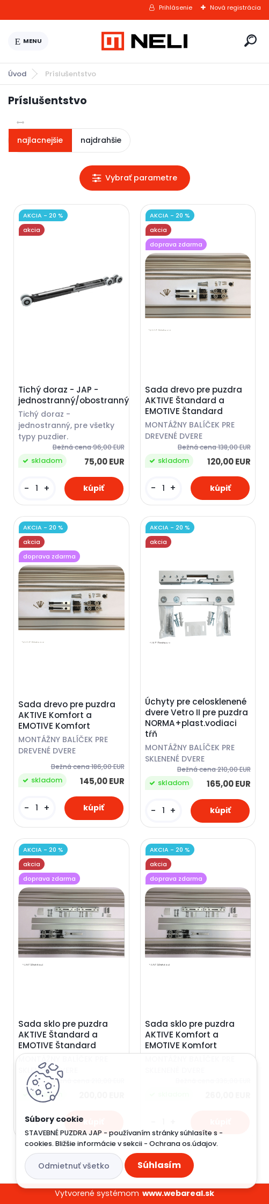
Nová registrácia (235, 7)
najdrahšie (101, 140)
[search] (250, 40)
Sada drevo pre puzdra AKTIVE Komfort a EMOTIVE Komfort (66, 715)
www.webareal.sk (178, 1193)
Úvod (17, 74)
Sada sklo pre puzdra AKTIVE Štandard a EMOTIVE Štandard (63, 1035)
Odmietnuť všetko (74, 1166)
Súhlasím (159, 1165)
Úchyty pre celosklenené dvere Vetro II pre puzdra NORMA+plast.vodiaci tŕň (196, 718)
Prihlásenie (175, 7)
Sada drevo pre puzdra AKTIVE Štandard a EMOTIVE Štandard (193, 401)
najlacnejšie (40, 140)
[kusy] (37, 488)
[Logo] (144, 41)
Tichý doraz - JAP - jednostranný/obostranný (71, 395)
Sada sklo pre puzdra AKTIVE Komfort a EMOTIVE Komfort (190, 1035)
